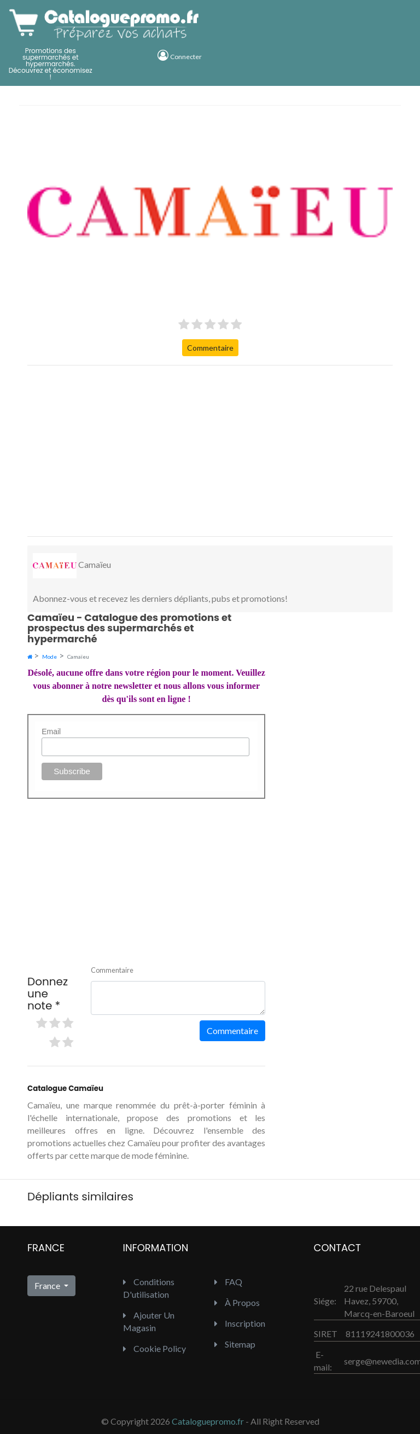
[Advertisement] (210, 450)
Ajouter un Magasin (148, 1321)
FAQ (228, 1281)
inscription (239, 1323)
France (48, 1285)
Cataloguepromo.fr (208, 1421)
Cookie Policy (154, 1348)
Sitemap (234, 1344)
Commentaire (210, 347)
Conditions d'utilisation (148, 1287)
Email (51, 731)
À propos (237, 1302)
